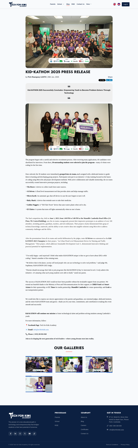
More (88, 4)
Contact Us (80, 4)
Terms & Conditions (112, 444)
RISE (73, 4)
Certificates (84, 429)
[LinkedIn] (15, 434)
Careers (83, 425)
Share (110, 77)
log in (126, 4)
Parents (52, 4)
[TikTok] (34, 434)
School (59, 4)
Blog (68, 4)
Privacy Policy (125, 444)
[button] (125, 4)
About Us (84, 417)
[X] (25, 434)
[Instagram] (20, 434)
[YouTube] (29, 434)
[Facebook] (11, 434)
